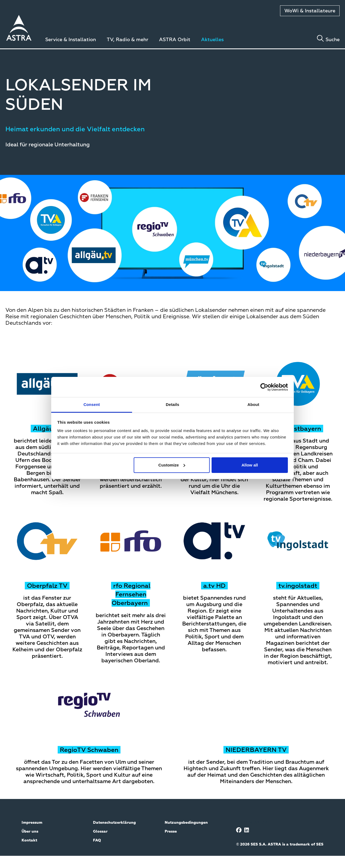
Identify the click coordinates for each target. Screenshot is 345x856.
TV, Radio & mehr (127, 39)
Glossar (100, 831)
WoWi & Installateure (309, 11)
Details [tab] (172, 404)
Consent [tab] (92, 404)
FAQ (97, 840)
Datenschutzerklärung (114, 823)
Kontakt (29, 840)
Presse (171, 831)
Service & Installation (70, 39)
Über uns (30, 831)
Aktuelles (212, 39)
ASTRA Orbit (174, 39)
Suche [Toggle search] (333, 39)
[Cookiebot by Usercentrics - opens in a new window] (264, 387)
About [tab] (253, 404)
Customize (171, 465)
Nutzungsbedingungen (186, 823)
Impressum (32, 823)
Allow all (250, 465)
